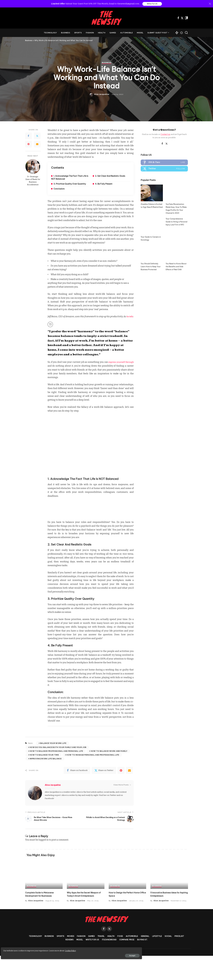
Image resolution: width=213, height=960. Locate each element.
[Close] (210, 4)
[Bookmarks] (186, 18)
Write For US (152, 4)
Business (106, 482)
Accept (34, 954)
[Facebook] (178, 18)
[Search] (186, 33)
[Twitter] (182, 18)
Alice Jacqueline (101, 514)
